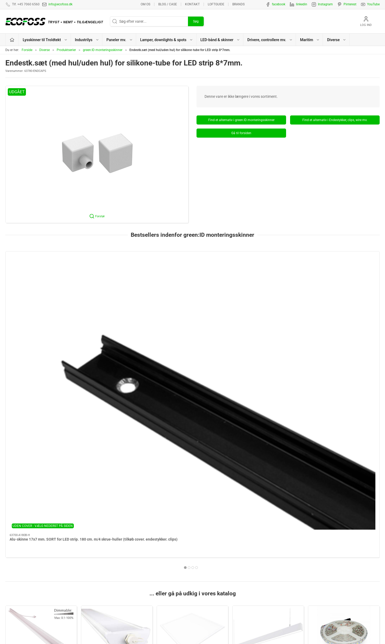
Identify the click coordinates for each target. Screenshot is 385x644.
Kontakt (192, 4)
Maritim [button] (310, 40)
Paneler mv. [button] (119, 40)
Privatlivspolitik (301, 558)
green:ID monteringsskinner (102, 50)
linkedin (301, 4)
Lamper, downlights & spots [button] (166, 40)
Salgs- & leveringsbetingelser (312, 566)
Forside (27, 50)
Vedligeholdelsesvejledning (311, 574)
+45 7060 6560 (251, 627)
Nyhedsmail (298, 591)
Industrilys (117, 443)
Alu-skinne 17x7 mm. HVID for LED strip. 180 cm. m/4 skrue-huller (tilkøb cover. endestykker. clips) (114, 317)
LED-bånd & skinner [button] (220, 40)
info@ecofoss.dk (60, 4)
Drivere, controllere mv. (41, 514)
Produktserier (66, 50)
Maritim (117, 514)
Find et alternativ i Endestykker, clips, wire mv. (334, 120)
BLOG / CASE (167, 4)
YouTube (373, 4)
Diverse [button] (336, 40)
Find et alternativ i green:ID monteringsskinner (241, 120)
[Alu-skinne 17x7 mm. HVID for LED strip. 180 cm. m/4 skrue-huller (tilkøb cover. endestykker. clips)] (116, 278)
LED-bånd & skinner (344, 443)
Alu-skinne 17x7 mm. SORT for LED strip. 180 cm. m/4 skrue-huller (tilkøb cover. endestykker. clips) (39, 317)
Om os (145, 4)
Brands (238, 4)
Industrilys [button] (87, 40)
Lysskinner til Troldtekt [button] (45, 40)
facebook (278, 4)
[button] (96, 154)
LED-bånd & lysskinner (213, 574)
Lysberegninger (301, 541)
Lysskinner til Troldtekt (41, 443)
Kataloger (297, 583)
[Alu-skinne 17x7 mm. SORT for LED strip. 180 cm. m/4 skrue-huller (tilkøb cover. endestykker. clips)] (41, 278)
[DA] (55, 21)
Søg (196, 21)
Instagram (325, 4)
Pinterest (350, 4)
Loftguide (216, 4)
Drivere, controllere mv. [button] (270, 40)
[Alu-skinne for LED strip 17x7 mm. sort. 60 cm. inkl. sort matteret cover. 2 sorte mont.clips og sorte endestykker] (268, 278)
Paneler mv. (193, 443)
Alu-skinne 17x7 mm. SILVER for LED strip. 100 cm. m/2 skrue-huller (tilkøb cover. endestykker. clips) (192, 317)
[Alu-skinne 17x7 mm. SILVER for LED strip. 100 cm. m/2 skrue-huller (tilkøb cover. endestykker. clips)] (192, 278)
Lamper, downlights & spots (268, 443)
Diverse (44, 50)
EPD (198, 591)
